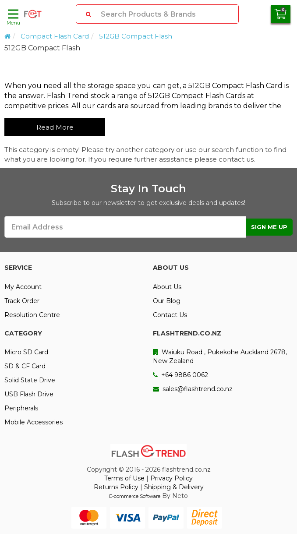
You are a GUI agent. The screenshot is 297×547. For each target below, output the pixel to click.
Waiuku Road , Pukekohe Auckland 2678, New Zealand (220, 356)
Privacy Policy (171, 478)
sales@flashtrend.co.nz (193, 389)
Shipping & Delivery (174, 487)
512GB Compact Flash (135, 36)
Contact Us (170, 315)
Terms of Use (124, 478)
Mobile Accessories (33, 422)
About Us (167, 287)
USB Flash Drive (28, 394)
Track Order (21, 301)
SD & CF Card (25, 366)
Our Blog (166, 301)
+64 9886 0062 (180, 375)
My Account (23, 287)
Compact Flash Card (55, 36)
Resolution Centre (32, 315)
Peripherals (21, 408)
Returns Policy (116, 487)
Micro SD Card (26, 352)
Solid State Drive (29, 380)
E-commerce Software (134, 496)
